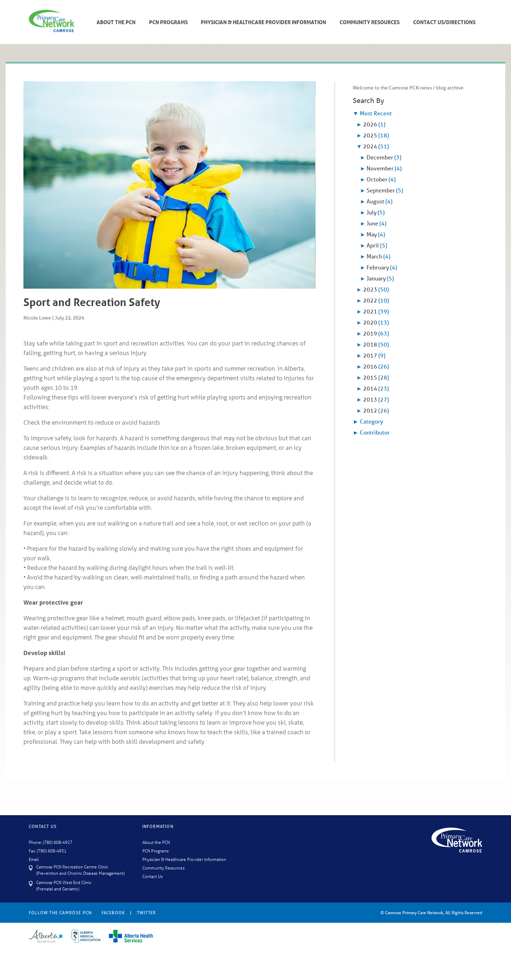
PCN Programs (168, 22)
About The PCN (116, 22)
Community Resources (370, 22)
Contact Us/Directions (444, 22)
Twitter (146, 913)
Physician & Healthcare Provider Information (263, 22)
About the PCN (156, 842)
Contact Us (152, 876)
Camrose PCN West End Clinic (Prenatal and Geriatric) (64, 885)
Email (34, 859)
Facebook (113, 913)
